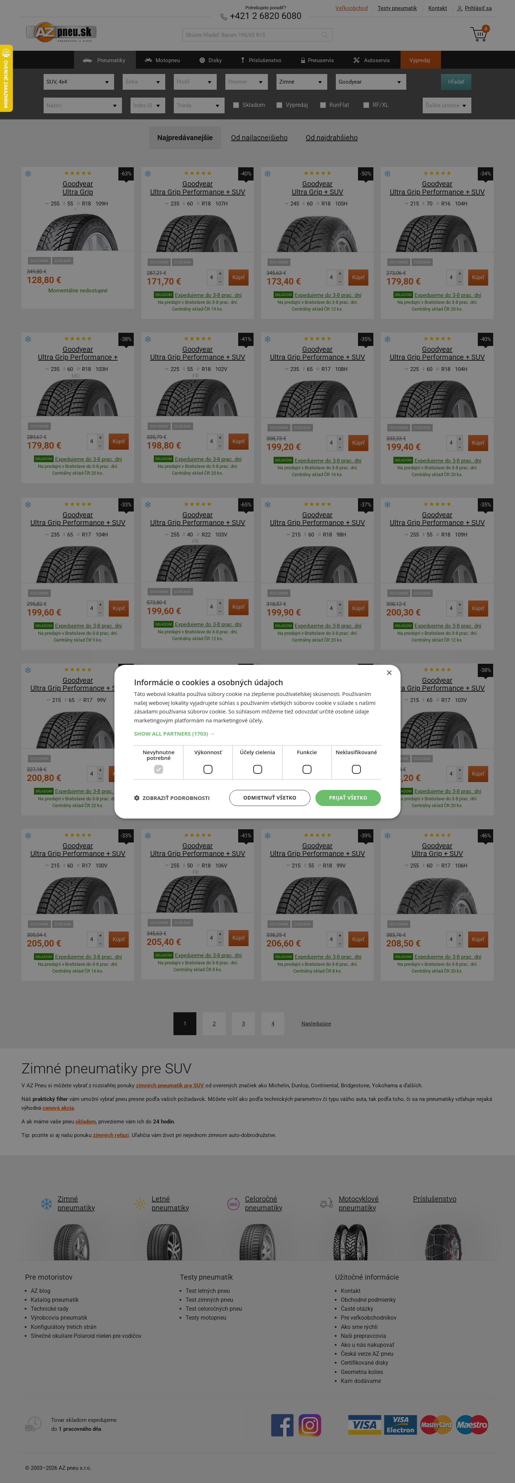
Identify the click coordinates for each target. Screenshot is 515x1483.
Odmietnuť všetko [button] (269, 797)
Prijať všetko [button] (348, 797)
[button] (257, 733)
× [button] (389, 673)
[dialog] (257, 741)
